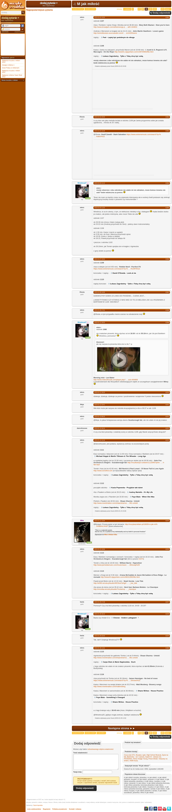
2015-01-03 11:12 (99, 183)
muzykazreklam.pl (78, 9)
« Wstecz (127, 9)
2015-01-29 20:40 (99, 636)
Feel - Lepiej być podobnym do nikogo (119, 37)
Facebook (151, 809)
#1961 (167, 17)
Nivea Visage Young (140, 759)
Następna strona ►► (121, 728)
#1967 (167, 292)
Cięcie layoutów (38, 805)
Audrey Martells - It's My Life (141, 492)
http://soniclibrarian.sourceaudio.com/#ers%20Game (115, 33)
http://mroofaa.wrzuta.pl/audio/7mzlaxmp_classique (115, 589)
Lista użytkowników (34, 809)
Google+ (146, 809)
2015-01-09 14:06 (99, 292)
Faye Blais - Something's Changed (110, 697)
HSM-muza (134, 761)
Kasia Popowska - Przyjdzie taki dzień (127, 488)
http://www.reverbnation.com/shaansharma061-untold (116, 503)
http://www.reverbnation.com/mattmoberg (109, 686)
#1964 (167, 183)
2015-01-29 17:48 (99, 602)
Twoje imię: (77, 772)
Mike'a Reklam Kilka (110, 534)
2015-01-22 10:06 (99, 549)
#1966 (167, 259)
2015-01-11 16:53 (99, 322)
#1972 (167, 416)
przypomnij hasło (19, 31)
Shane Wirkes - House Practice (150, 691)
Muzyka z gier (141, 755)
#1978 (167, 614)
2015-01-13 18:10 (99, 428)
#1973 (167, 428)
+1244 (88, 198)
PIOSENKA (128, 759)
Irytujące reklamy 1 (8, 65)
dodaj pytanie (48, 3)
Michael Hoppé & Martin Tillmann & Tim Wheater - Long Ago (121, 456)
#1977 (167, 602)
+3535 (89, 542)
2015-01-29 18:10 (99, 614)
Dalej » (168, 9)
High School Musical (153, 755)
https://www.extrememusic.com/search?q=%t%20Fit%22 (117, 269)
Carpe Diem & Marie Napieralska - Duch (119, 662)
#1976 (167, 549)
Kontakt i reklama (75, 809)
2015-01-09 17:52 (99, 310)
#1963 (167, 131)
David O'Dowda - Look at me (124, 273)
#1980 (167, 648)
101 (154, 9)
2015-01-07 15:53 (99, 259)
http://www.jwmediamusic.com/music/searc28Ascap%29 (117, 565)
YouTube (164, 809)
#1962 (167, 117)
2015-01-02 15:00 (99, 17)
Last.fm (160, 809)
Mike (82, 520)
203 (162, 9)
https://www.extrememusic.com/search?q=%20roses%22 (117, 680)
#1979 (167, 636)
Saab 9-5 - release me (153, 757)
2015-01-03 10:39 (99, 131)
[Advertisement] (114, 89)
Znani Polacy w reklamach (10, 68)
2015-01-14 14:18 (99, 440)
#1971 (167, 404)
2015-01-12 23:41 (99, 404)
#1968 (167, 310)
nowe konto (5, 31)
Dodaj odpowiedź (161, 13)
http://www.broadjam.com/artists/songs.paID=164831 (115, 27)
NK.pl (155, 809)
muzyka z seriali (90, 9)
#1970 (167, 392)
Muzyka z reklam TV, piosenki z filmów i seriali (13, 5)
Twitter (169, 809)
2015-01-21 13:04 (99, 520)
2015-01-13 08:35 (99, 416)
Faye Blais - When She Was (143, 497)
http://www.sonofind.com (103, 471)
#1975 (167, 520)
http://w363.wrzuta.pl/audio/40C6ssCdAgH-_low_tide (115, 583)
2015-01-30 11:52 (99, 648)
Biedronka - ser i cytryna (135, 757)
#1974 (167, 440)
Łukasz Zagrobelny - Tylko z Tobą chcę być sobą (123, 56)
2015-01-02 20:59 (99, 117)
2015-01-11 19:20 (99, 392)
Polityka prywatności (59, 809)
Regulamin (46, 809)
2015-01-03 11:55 (99, 207)
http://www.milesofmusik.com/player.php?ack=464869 (116, 380)
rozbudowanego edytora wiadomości (100, 749)
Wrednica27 (82, 183)
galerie (12, 57)
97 (139, 9)
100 (150, 9)
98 (143, 9)
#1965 (167, 207)
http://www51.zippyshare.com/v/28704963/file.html (133, 52)
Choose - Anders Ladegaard (125, 618)
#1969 (167, 322)
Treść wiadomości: (80, 753)
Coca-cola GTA (129, 755)
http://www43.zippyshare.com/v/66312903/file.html (120, 577)
